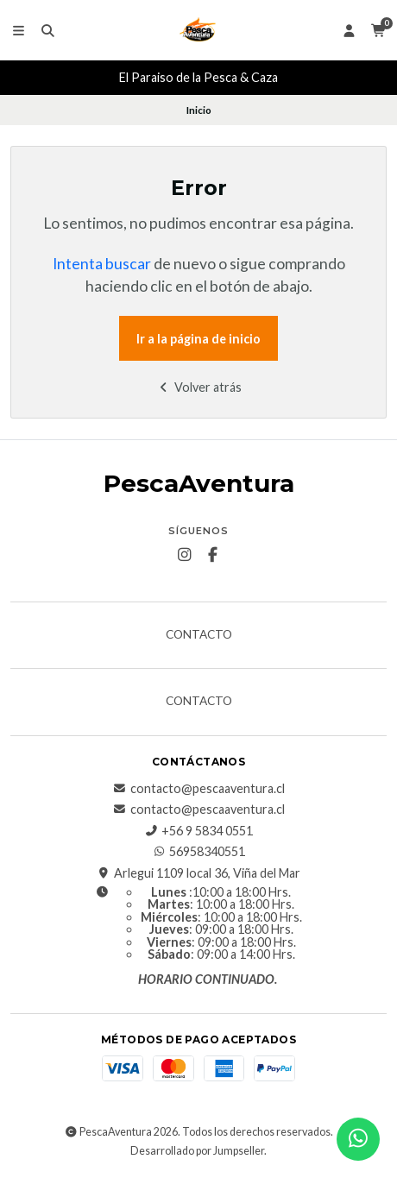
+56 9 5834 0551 (198, 831)
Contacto (199, 635)
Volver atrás (199, 387)
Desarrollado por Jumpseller (197, 1150)
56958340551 (198, 852)
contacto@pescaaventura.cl (199, 789)
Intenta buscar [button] (102, 264)
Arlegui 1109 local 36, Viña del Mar (198, 873)
